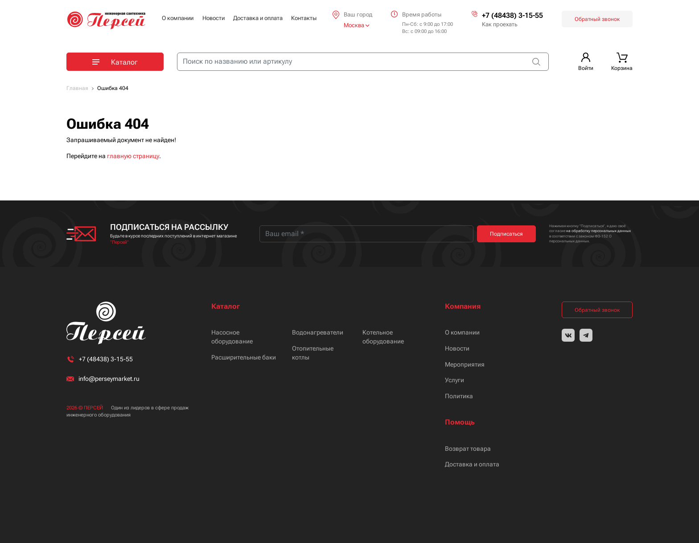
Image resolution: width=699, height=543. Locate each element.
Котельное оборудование (383, 337)
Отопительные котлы (312, 353)
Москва (356, 25)
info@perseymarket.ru (109, 378)
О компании (177, 18)
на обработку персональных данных (598, 231)
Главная (77, 88)
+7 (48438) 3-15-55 (512, 15)
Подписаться (506, 234)
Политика (459, 396)
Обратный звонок (597, 19)
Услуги (454, 380)
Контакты (304, 18)
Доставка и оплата (258, 18)
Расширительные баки (243, 357)
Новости (213, 18)
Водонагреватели (317, 332)
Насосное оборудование (232, 337)
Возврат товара (468, 448)
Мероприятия (465, 364)
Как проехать (500, 24)
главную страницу (133, 155)
